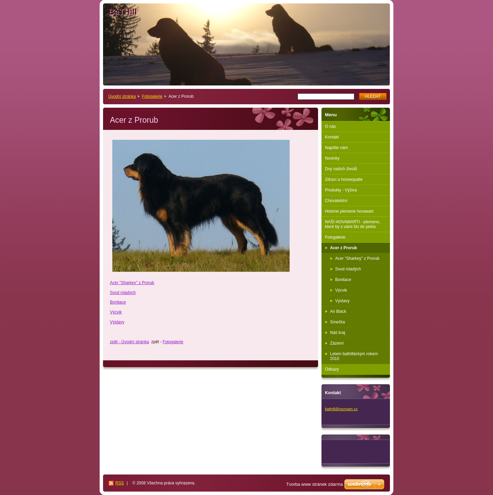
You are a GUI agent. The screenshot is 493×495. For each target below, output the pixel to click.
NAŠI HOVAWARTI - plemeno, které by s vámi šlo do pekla (352, 224)
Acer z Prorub (343, 247)
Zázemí (337, 343)
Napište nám (336, 147)
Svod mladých (123, 292)
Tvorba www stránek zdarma (314, 484)
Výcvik (116, 312)
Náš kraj (337, 332)
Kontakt (332, 137)
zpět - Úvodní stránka (129, 341)
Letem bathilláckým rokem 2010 (354, 356)
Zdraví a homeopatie (344, 179)
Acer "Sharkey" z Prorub (132, 282)
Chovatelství (336, 200)
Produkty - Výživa (341, 190)
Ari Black (338, 311)
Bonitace (118, 302)
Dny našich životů (341, 168)
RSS (119, 483)
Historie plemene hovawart (349, 211)
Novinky (332, 158)
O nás (330, 126)
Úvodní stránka (122, 96)
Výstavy (117, 322)
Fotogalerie (152, 96)
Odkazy (332, 369)
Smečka (337, 322)
